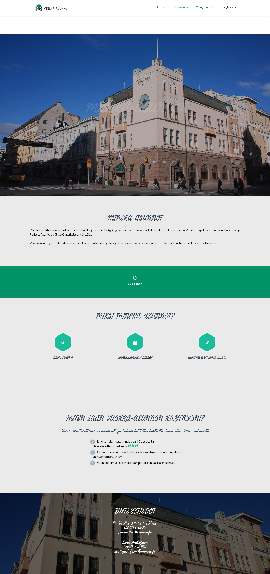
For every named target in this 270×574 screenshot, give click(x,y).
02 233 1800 (135, 527)
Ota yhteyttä (228, 7)
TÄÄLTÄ (133, 446)
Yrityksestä (181, 7)
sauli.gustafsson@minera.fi (135, 551)
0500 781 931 (135, 547)
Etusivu (161, 7)
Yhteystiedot (204, 7)
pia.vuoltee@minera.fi (135, 532)
